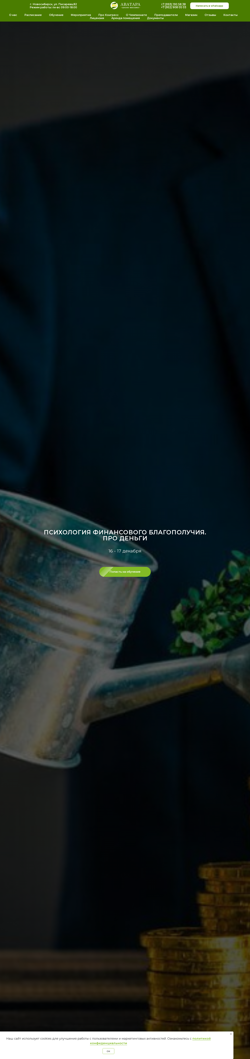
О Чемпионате (136, 15)
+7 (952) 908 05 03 (173, 7)
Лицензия (97, 18)
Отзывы (210, 15)
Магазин (191, 15)
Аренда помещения (125, 18)
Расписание (33, 15)
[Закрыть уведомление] (231, 1034)
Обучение (56, 15)
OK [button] (108, 1051)
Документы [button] (155, 18)
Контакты (230, 15)
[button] (125, 572)
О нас (13, 15)
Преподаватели (166, 15)
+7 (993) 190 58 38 (173, 4)
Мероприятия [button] (81, 15)
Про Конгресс (108, 15)
